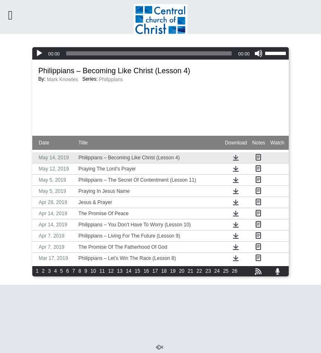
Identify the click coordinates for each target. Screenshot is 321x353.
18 (164, 271)
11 (102, 271)
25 (225, 271)
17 (155, 271)
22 (199, 271)
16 (146, 271)
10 (93, 271)
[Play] (39, 53)
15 (137, 271)
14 (128, 271)
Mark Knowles (62, 79)
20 (181, 271)
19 (172, 271)
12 (111, 271)
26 (234, 271)
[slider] (149, 53)
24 (217, 271)
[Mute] (258, 53)
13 (119, 271)
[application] (160, 53)
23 (208, 271)
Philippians (111, 79)
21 (190, 271)
